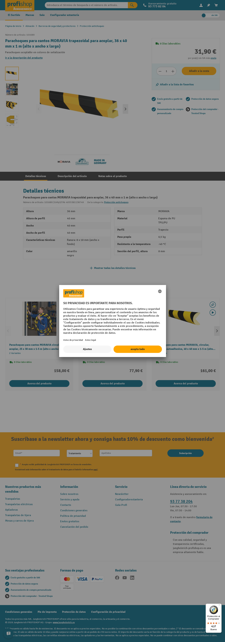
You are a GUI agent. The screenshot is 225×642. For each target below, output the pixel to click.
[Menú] (219, 606)
